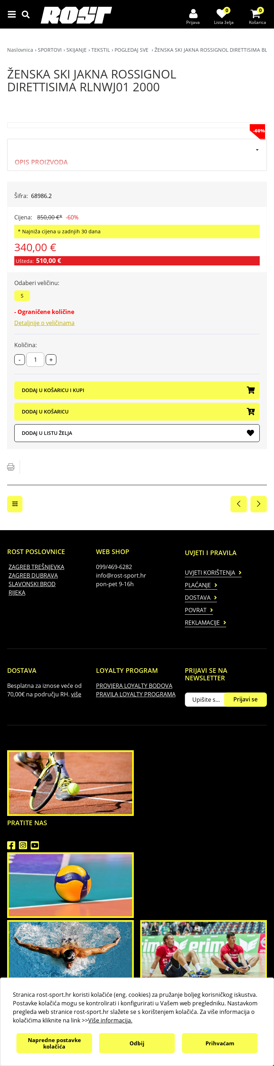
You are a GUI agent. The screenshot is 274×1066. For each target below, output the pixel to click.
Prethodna (238, 504)
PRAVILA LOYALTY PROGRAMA (136, 694)
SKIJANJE (76, 49)
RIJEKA (17, 593)
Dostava (197, 597)
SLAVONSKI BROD (32, 584)
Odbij (137, 1043)
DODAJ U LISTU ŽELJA (138, 433)
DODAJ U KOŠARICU (138, 412)
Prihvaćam (220, 1043)
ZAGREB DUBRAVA (33, 575)
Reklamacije (202, 622)
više (76, 694)
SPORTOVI (50, 49)
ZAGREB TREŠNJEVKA (36, 567)
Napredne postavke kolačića (54, 1043)
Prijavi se (245, 699)
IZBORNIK (13, 14)
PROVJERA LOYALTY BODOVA (134, 686)
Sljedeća (258, 504)
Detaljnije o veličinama (44, 323)
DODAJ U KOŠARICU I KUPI (138, 391)
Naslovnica (20, 49)
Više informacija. (110, 1020)
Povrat (196, 610)
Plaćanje (198, 585)
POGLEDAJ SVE (132, 49)
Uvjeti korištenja (210, 573)
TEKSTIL (100, 49)
